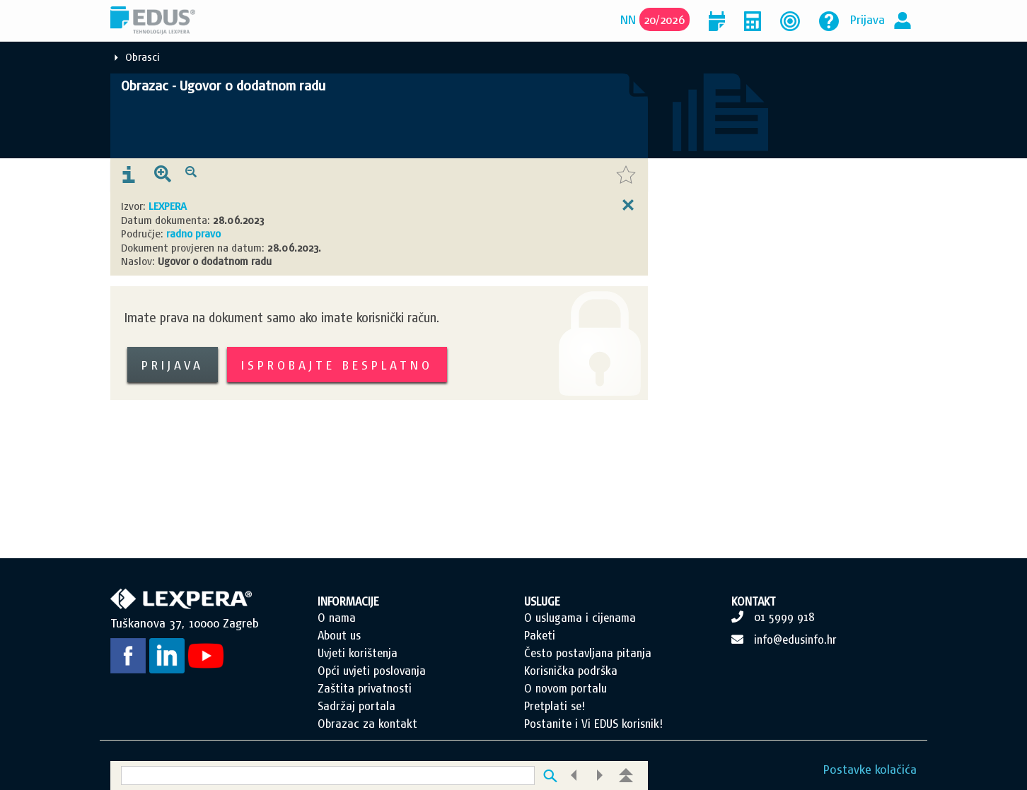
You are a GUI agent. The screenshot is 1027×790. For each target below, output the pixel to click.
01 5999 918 (784, 617)
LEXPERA (168, 206)
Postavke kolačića (870, 769)
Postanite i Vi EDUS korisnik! (593, 724)
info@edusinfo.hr (795, 639)
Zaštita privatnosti (365, 688)
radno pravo (193, 233)
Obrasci (142, 57)
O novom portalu (565, 688)
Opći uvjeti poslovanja (372, 671)
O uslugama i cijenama (580, 618)
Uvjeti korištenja (358, 653)
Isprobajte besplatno (337, 365)
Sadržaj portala (356, 706)
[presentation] (128, 175)
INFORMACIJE (348, 601)
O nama (337, 618)
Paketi (539, 635)
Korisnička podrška (570, 671)
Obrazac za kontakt (367, 724)
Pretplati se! (554, 706)
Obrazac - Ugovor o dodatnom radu (223, 85)
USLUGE (542, 601)
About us (339, 635)
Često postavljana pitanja (587, 653)
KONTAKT (753, 601)
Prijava (867, 19)
